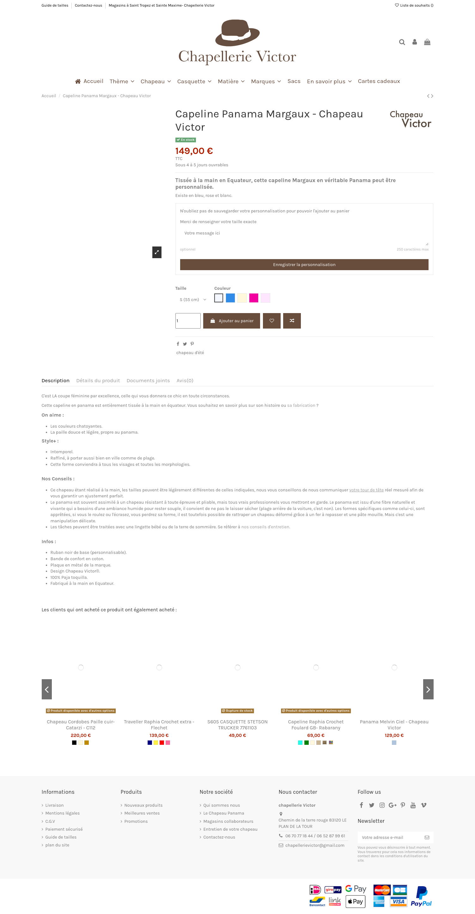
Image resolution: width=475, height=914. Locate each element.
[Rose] (168, 742)
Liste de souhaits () (413, 5)
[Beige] (318, 742)
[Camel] (86, 742)
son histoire (268, 405)
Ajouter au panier (231, 320)
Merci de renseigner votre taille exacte (218, 221)
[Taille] (192, 299)
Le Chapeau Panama (224, 813)
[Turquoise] (300, 742)
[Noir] (74, 742)
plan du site (58, 845)
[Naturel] (80, 742)
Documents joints (148, 380)
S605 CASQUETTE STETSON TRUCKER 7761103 (237, 725)
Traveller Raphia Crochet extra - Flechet (159, 725)
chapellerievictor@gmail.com (314, 845)
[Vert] (306, 742)
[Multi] (331, 742)
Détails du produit (98, 380)
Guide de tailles (56, 5)
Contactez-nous (89, 5)
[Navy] (150, 742)
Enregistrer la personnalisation (304, 264)
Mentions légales (63, 813)
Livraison (55, 805)
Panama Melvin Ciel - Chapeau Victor (394, 725)
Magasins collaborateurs (228, 821)
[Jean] (394, 742)
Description (56, 380)
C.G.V (50, 821)
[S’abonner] (427, 838)
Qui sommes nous (222, 805)
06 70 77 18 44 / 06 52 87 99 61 (315, 836)
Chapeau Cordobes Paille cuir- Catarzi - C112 (81, 725)
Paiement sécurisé (64, 829)
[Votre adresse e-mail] (389, 838)
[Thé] (324, 742)
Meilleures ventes (142, 813)
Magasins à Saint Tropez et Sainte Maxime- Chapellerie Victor (161, 5)
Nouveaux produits (144, 805)
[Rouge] (162, 742)
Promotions (136, 821)
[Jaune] (156, 742)
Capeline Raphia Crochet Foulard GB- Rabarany (316, 725)
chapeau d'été (190, 352)
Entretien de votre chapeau (231, 829)
